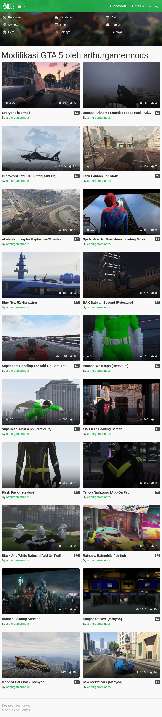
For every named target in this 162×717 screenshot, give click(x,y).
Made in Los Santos (16, 710)
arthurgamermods (18, 117)
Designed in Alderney (17, 705)
